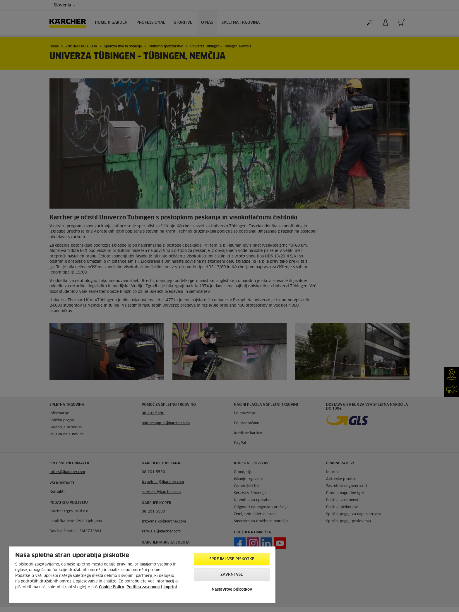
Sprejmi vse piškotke (232, 559)
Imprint (170, 587)
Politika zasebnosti (144, 587)
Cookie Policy (111, 587)
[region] (142, 574)
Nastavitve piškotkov (232, 590)
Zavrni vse (231, 575)
